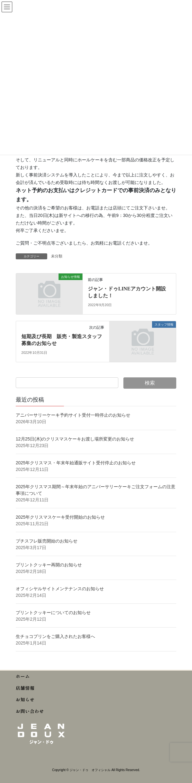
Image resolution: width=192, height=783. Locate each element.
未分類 (56, 256)
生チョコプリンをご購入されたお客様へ (55, 636)
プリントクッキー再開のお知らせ (49, 564)
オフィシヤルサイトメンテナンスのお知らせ (60, 588)
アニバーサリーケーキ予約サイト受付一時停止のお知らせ (73, 415)
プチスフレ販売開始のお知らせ (46, 540)
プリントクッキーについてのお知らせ (53, 612)
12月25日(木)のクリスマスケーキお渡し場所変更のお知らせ (75, 438)
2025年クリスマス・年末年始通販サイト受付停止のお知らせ (76, 462)
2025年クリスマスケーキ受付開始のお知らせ (61, 517)
